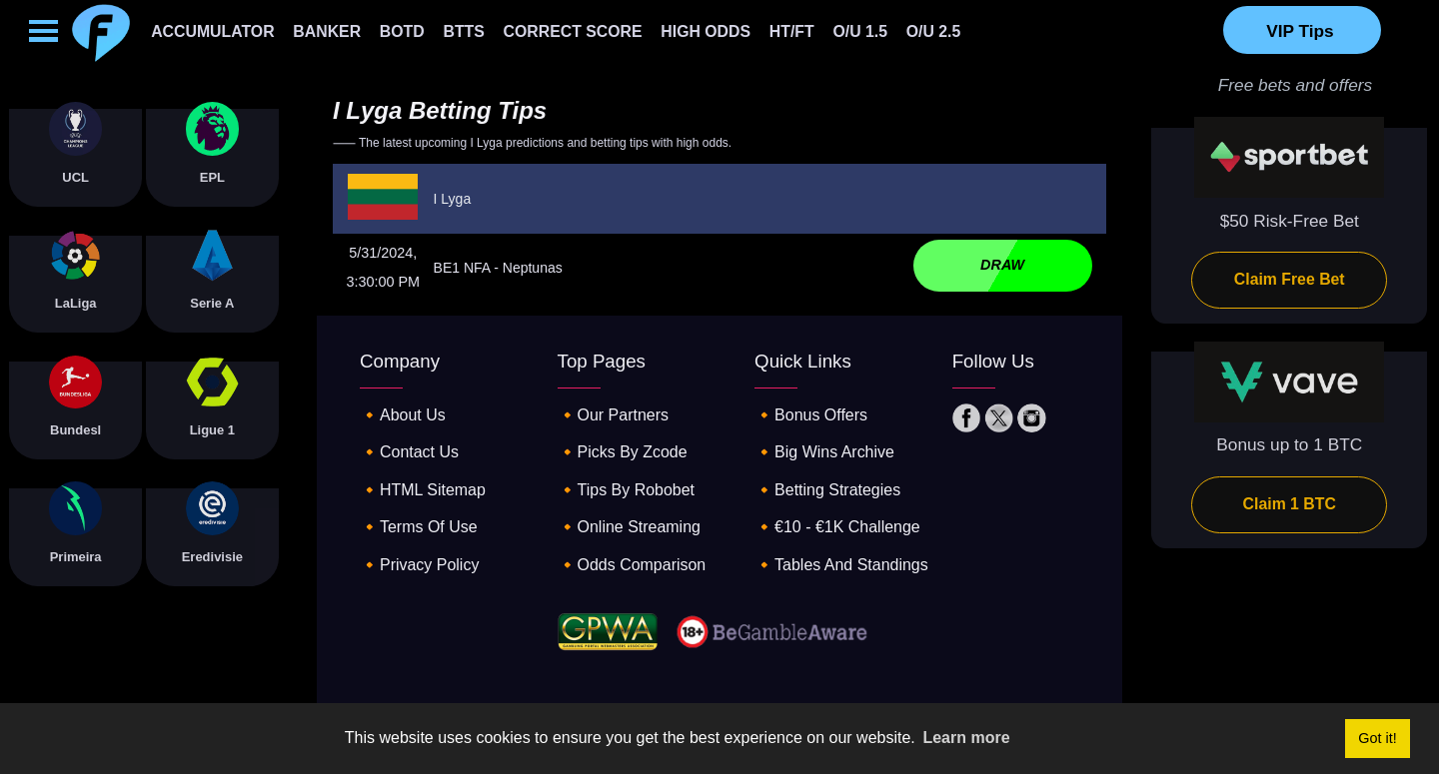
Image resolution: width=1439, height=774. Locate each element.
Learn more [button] (965, 737)
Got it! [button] (1377, 738)
